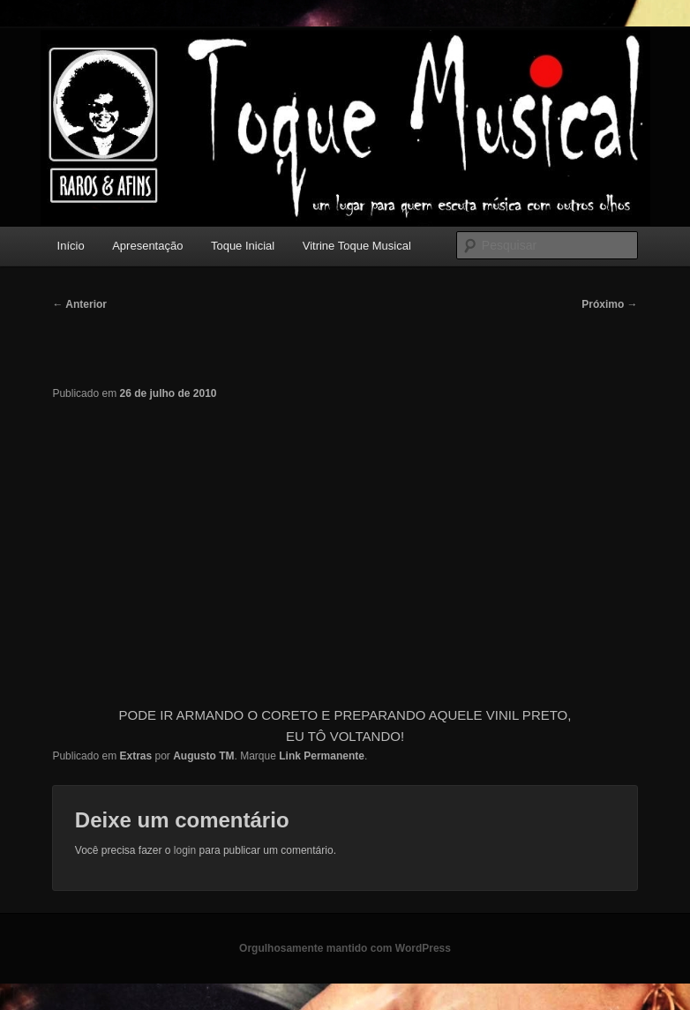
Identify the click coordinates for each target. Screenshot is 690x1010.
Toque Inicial (242, 245)
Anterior (79, 304)
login (185, 850)
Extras (135, 756)
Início (71, 245)
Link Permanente (321, 756)
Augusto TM (203, 756)
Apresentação (147, 245)
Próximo (609, 304)
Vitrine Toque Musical (357, 245)
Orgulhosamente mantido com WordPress (345, 948)
